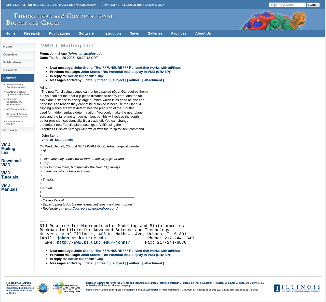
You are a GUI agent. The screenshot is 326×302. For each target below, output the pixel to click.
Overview (10, 54)
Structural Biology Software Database (17, 115)
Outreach (10, 130)
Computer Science (234, 283)
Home (11, 33)
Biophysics (256, 283)
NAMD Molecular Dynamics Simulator (18, 93)
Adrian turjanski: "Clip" (86, 76)
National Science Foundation (197, 283)
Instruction (111, 33)
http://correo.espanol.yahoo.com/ (91, 208)
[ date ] (89, 80)
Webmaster (152, 290)
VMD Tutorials (9, 175)
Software (86, 33)
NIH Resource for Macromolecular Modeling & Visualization (51, 5)
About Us (203, 33)
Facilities (178, 33)
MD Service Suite (16, 109)
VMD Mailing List (8, 148)
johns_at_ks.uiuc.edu (81, 238)
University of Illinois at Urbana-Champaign (133, 5)
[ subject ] (118, 80)
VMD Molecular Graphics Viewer (15, 85)
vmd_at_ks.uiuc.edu (57, 140)
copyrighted (130, 290)
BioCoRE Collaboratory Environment (14, 102)
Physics (219, 283)
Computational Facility (14, 122)
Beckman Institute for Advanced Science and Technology (116, 283)
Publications (59, 33)
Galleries (154, 33)
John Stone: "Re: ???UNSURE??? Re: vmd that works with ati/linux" (128, 68)
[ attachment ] (153, 80)
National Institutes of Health (164, 283)
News (134, 33)
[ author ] (134, 80)
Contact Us (92, 290)
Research (32, 33)
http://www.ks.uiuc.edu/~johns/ (93, 242)
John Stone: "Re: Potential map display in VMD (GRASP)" (126, 72)
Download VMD (11, 163)
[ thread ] (102, 80)
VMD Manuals (9, 187)
